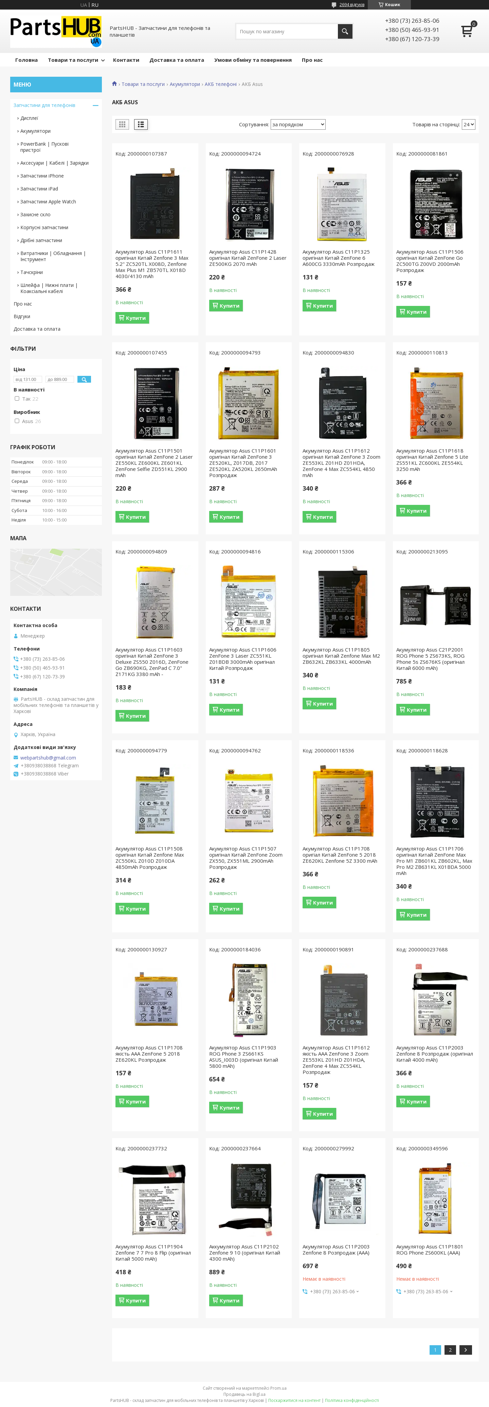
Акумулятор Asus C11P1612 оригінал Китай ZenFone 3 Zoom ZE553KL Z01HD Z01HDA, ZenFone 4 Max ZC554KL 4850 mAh (341, 462)
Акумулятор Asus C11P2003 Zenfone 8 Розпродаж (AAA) (336, 1249)
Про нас (312, 59)
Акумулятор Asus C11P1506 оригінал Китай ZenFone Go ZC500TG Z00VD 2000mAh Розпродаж (430, 261)
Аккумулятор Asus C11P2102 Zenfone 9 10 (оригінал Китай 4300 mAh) (244, 1252)
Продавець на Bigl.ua (244, 1394)
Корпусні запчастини (44, 227)
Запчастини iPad (39, 188)
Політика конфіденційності (352, 1400)
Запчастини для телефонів (44, 105)
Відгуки (22, 316)
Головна (26, 59)
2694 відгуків (352, 4)
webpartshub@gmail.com (48, 758)
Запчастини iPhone (42, 175)
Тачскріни (31, 272)
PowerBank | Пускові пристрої (44, 147)
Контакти (126, 59)
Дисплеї (29, 118)
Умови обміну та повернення (253, 59)
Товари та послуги (73, 59)
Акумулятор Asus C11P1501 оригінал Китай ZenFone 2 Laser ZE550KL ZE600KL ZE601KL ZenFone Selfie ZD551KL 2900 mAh (154, 462)
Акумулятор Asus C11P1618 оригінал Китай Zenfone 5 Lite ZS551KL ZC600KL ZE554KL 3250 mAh (432, 459)
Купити (136, 317)
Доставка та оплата (176, 59)
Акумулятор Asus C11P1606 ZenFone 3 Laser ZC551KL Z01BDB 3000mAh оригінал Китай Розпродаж (242, 658)
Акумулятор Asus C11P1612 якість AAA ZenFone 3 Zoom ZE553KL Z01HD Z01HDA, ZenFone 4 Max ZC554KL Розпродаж (336, 1059)
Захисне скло (35, 214)
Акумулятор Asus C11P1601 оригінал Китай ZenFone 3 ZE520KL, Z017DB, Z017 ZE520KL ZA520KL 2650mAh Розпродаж (243, 462)
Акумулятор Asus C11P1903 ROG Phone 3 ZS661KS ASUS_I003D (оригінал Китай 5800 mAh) (243, 1056)
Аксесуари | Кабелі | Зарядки (54, 163)
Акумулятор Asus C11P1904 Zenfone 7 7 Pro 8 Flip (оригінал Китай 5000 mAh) (153, 1252)
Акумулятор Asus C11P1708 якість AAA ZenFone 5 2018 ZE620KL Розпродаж (149, 1053)
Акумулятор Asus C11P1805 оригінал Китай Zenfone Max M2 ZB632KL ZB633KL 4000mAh (341, 655)
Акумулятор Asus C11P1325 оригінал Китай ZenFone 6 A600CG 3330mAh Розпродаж (339, 258)
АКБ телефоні (221, 84)
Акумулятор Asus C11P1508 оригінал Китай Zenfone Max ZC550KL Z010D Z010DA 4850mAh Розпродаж (149, 857)
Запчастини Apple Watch (48, 201)
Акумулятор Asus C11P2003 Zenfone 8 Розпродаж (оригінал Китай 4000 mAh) (434, 1053)
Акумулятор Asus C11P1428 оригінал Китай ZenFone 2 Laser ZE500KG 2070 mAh (248, 258)
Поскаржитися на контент (294, 1400)
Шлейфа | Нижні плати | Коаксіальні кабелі (49, 288)
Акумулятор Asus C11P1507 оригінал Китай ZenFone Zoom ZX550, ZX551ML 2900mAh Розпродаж (246, 857)
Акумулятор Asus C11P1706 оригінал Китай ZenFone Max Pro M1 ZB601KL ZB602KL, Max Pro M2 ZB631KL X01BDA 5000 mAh (434, 860)
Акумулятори (185, 84)
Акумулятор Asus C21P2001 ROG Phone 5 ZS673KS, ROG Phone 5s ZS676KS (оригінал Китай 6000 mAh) (430, 658)
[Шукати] (345, 31)
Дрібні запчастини (41, 240)
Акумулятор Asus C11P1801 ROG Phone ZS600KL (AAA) (430, 1249)
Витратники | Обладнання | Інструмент (53, 256)
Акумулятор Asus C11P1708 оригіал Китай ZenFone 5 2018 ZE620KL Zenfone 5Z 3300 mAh (340, 854)
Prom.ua (278, 1388)
